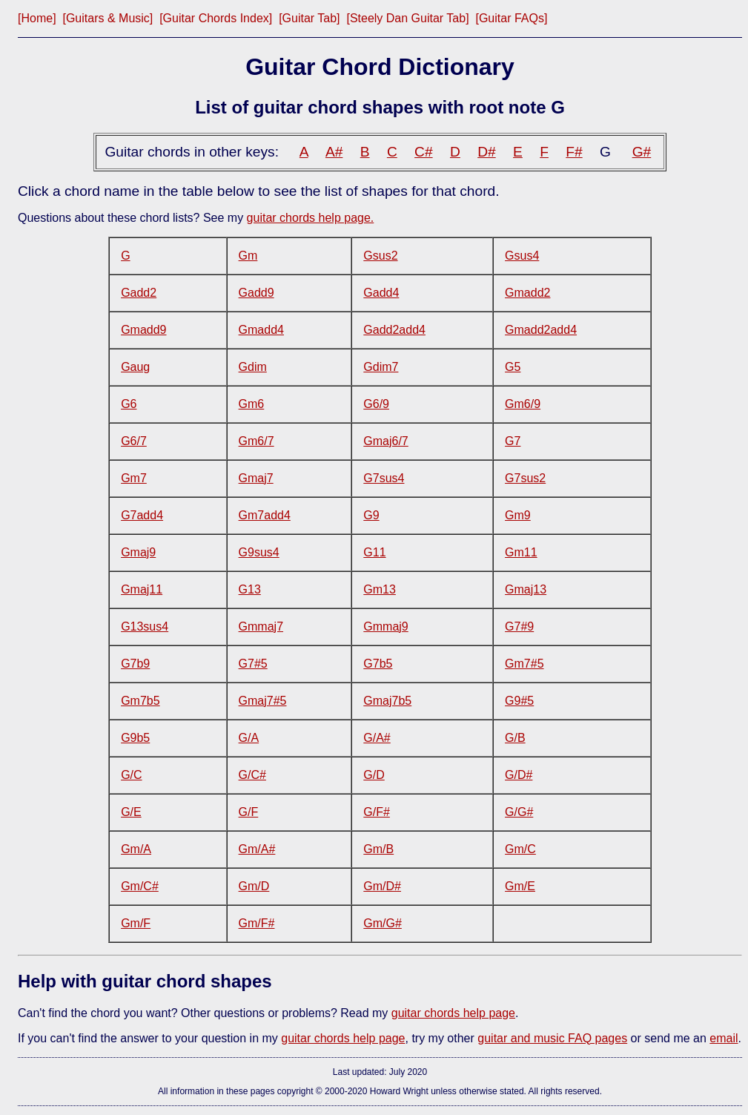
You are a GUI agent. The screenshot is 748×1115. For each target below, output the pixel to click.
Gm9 (518, 515)
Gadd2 (138, 292)
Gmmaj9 (385, 626)
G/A (249, 737)
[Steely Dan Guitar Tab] (407, 18)
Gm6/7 (256, 441)
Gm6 (252, 404)
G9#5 (519, 700)
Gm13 (379, 589)
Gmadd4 (261, 329)
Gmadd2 (527, 292)
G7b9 (135, 663)
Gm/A (136, 849)
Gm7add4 (265, 515)
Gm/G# (382, 923)
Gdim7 (380, 367)
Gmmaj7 (261, 626)
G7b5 (377, 663)
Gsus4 (522, 255)
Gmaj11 (141, 589)
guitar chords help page (453, 1013)
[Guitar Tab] (309, 18)
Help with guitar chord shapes (145, 981)
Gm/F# (257, 923)
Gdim (253, 367)
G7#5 (253, 663)
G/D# (518, 775)
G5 (512, 367)
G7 (512, 441)
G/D (373, 775)
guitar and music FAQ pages (552, 1038)
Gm (248, 255)
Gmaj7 (256, 478)
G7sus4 (383, 478)
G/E (131, 812)
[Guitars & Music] (107, 18)
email (723, 1038)
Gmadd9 (143, 329)
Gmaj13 (525, 589)
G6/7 (134, 441)
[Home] (37, 18)
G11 (374, 552)
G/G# (519, 812)
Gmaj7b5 (387, 700)
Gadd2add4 (394, 329)
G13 (250, 589)
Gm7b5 (140, 700)
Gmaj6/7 (385, 441)
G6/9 (376, 404)
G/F (249, 812)
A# (333, 151)
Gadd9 (256, 292)
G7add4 (142, 515)
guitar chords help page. (310, 217)
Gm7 (134, 478)
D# (486, 151)
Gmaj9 (138, 552)
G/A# (376, 737)
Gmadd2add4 (541, 329)
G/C (131, 775)
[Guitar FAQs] (511, 18)
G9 (371, 515)
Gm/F (135, 923)
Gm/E (520, 886)
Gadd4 (381, 292)
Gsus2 (380, 255)
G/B (515, 737)
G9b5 (135, 737)
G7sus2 (525, 478)
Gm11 (521, 552)
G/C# (252, 775)
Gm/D (254, 886)
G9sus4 (259, 552)
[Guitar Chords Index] (215, 18)
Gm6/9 (522, 404)
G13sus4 (144, 626)
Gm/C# (140, 886)
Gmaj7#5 (263, 700)
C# (423, 151)
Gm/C (520, 849)
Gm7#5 (524, 663)
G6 (128, 404)
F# (574, 151)
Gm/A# (257, 849)
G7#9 (519, 626)
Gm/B (378, 849)
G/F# (376, 812)
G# (642, 151)
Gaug (135, 367)
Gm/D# (382, 886)
